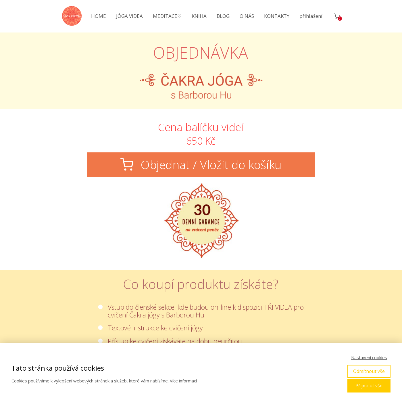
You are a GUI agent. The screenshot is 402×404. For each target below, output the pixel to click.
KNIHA (199, 16)
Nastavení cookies (369, 357)
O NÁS (247, 16)
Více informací (183, 381)
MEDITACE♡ (167, 16)
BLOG (223, 16)
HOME (98, 16)
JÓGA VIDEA (129, 16)
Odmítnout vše (369, 371)
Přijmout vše (368, 385)
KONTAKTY (276, 16)
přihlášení (310, 16)
